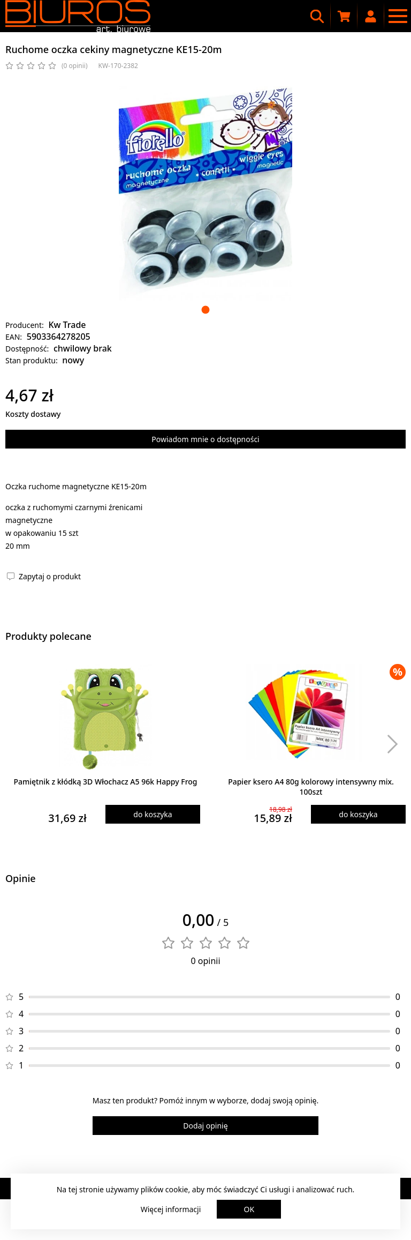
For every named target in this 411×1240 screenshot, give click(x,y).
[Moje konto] (370, 16)
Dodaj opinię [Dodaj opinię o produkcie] (205, 1126)
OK (249, 1209)
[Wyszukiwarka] (317, 16)
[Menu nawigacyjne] (397, 16)
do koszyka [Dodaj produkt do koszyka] (152, 814)
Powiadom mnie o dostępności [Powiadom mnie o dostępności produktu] (205, 439)
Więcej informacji (171, 1209)
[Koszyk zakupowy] (344, 16)
